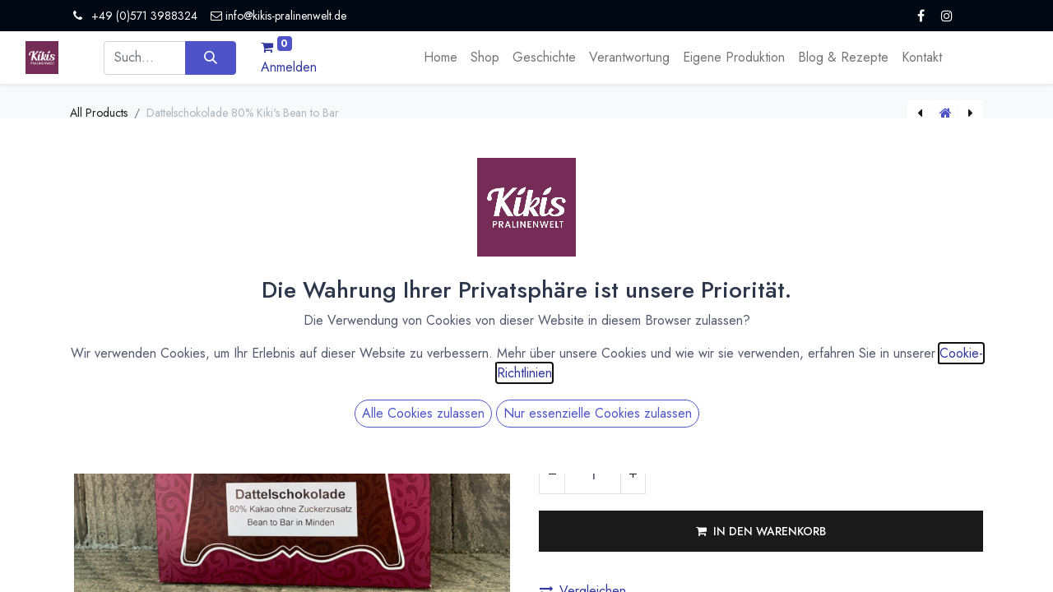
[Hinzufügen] (632, 473)
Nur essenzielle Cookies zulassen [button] (597, 413)
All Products (99, 112)
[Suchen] (210, 57)
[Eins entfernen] (552, 473)
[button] (761, 531)
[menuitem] (440, 57)
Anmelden (289, 67)
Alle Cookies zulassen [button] (423, 413)
